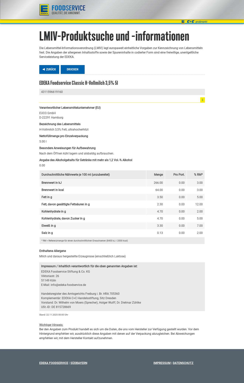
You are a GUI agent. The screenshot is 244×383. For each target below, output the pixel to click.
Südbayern (78, 363)
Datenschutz (183, 363)
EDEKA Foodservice (53, 363)
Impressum (162, 363)
